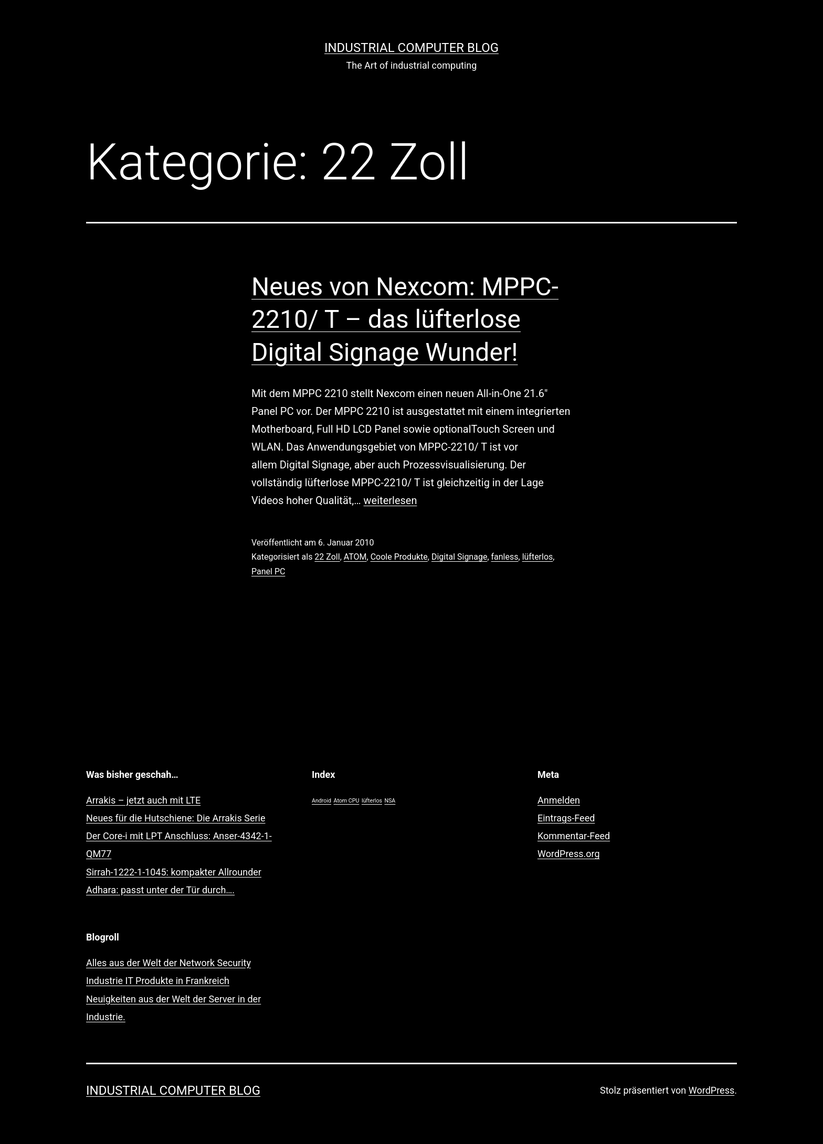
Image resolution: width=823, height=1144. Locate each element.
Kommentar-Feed (573, 835)
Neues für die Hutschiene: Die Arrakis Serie (176, 818)
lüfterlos (537, 557)
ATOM (355, 557)
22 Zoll (327, 557)
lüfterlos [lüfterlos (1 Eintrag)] (372, 800)
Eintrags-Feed (566, 818)
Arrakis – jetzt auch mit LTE (143, 800)
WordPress (711, 1090)
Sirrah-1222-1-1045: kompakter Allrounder (173, 872)
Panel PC (268, 571)
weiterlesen (390, 500)
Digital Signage (459, 557)
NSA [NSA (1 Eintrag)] (389, 800)
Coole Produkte (399, 557)
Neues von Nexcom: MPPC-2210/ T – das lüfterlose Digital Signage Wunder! (404, 319)
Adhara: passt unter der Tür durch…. (160, 889)
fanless (505, 557)
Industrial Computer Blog (411, 47)
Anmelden (558, 800)
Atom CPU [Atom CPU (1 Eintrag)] (347, 800)
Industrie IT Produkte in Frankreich (157, 980)
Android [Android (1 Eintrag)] (321, 800)
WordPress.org (568, 853)
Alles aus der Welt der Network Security (168, 962)
